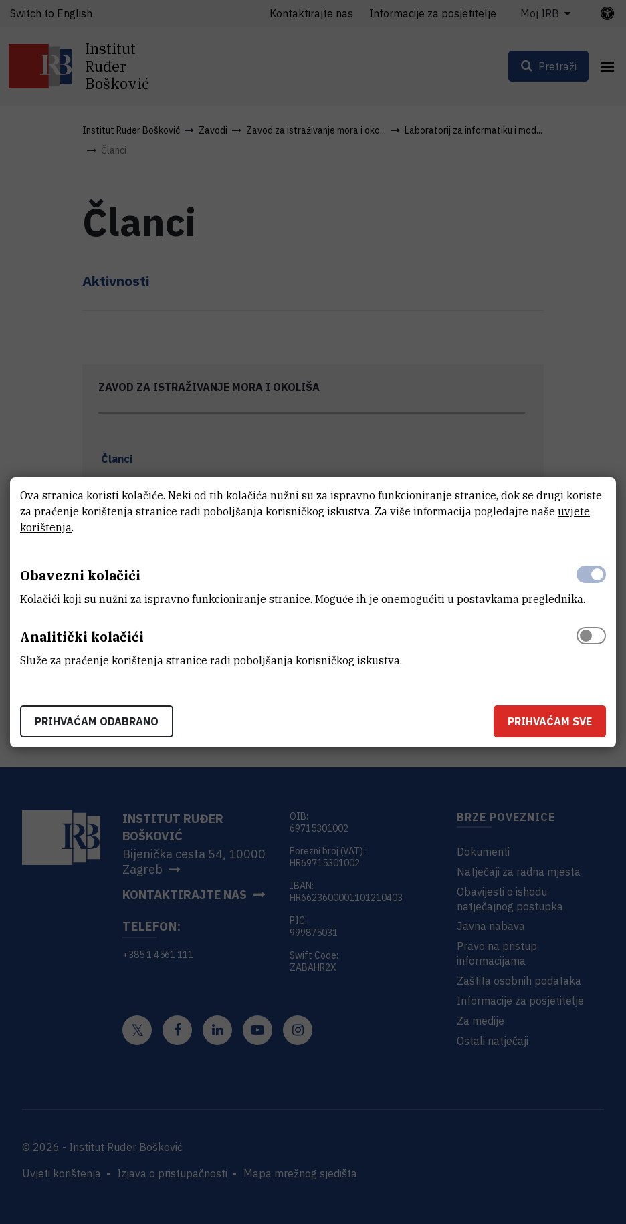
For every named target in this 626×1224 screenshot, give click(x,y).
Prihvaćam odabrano (97, 721)
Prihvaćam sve (550, 721)
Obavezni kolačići (80, 575)
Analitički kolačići (82, 637)
